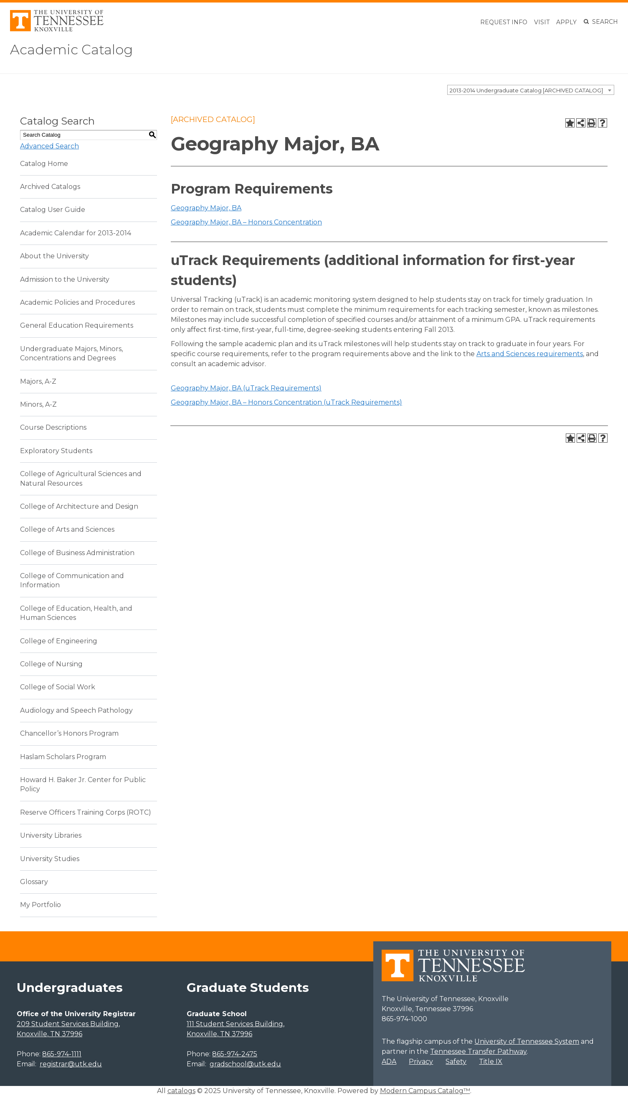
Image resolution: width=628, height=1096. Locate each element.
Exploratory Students (56, 451)
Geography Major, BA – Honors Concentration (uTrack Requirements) (286, 402)
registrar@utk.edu (71, 1064)
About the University (54, 256)
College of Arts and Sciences (67, 529)
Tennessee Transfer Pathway (478, 1051)
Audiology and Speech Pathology (76, 710)
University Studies (49, 859)
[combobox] (530, 90)
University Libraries (50, 835)
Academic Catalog (71, 49)
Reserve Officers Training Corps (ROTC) (85, 812)
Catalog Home (44, 164)
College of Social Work (57, 687)
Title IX (490, 1061)
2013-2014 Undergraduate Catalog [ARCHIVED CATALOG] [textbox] (526, 90)
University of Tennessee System (526, 1041)
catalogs (181, 1091)
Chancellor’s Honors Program (69, 733)
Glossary (34, 882)
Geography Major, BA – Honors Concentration (246, 222)
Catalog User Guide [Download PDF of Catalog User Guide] (52, 210)
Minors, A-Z (38, 404)
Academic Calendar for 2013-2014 (75, 233)
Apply (566, 22)
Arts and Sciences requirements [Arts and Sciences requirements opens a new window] (529, 354)
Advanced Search (49, 146)
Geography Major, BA (206, 208)
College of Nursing (51, 664)
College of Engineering (58, 641)
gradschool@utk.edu (245, 1064)
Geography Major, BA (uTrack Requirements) (246, 388)
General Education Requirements (76, 325)
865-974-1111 (61, 1054)
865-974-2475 (234, 1054)
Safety (456, 1061)
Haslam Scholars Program (63, 757)
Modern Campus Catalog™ (425, 1091)
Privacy (421, 1061)
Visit (542, 22)
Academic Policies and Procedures (77, 302)
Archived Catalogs (50, 187)
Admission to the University (64, 279)
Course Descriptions (53, 427)
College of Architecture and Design (79, 506)
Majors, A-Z (38, 381)
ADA (389, 1061)
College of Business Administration (77, 553)
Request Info (503, 22)
